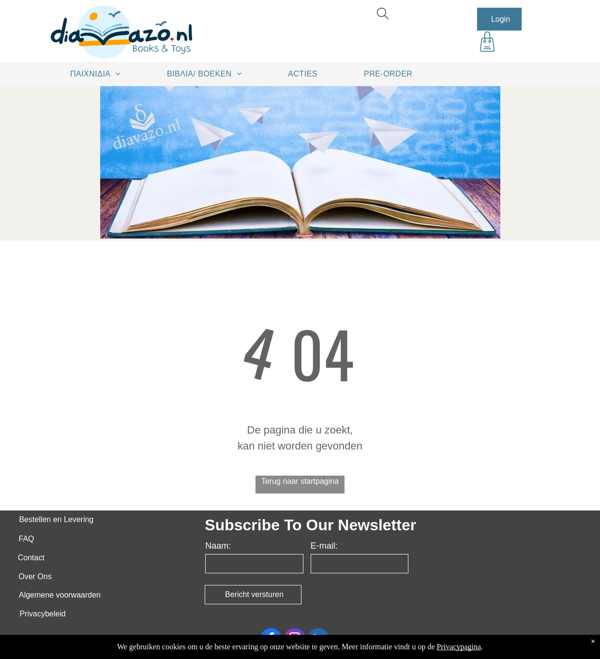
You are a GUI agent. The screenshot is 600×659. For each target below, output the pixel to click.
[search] (382, 14)
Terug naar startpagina (300, 481)
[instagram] (294, 640)
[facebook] (271, 640)
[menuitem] (98, 73)
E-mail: (324, 546)
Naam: (218, 546)
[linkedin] (318, 640)
